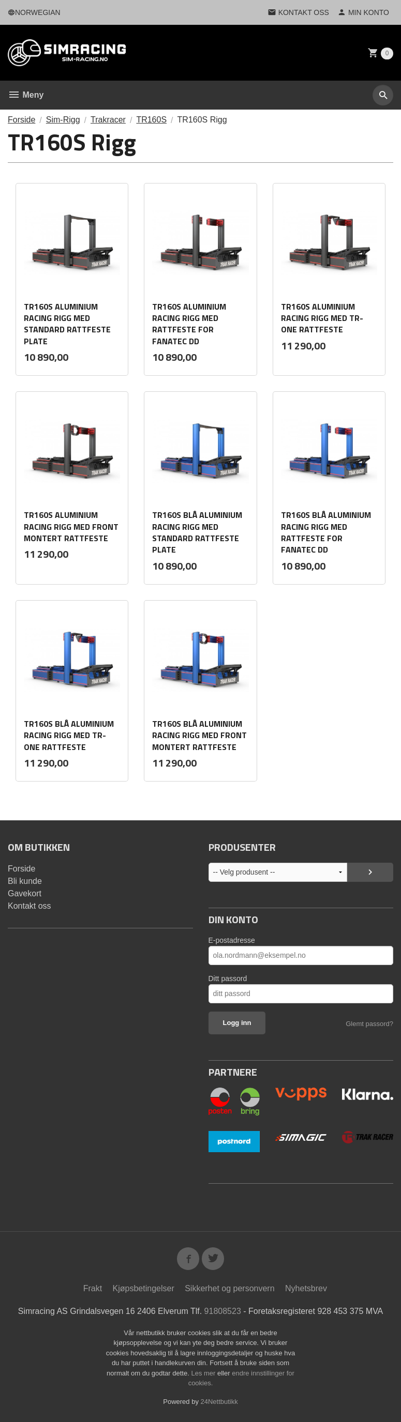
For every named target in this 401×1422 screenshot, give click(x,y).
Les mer (204, 1373)
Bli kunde (25, 881)
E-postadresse (232, 940)
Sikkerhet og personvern (229, 1288)
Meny (25, 94)
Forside (21, 119)
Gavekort (24, 893)
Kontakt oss (29, 905)
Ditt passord (228, 978)
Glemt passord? (369, 1024)
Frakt (92, 1288)
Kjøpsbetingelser (143, 1288)
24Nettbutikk (219, 1401)
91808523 (222, 1311)
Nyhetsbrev (306, 1288)
